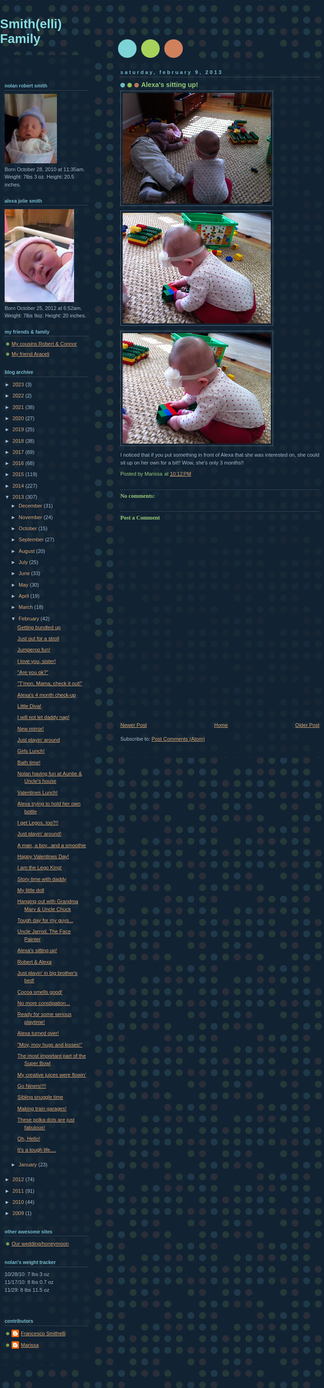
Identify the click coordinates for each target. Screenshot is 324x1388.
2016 (18, 463)
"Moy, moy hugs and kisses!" (50, 1044)
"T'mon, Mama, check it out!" (50, 683)
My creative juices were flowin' (52, 1075)
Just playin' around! (40, 834)
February (29, 618)
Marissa (30, 1345)
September (32, 539)
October (28, 528)
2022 (18, 395)
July (24, 562)
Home (221, 725)
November (31, 517)
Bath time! (29, 762)
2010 (18, 1202)
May (24, 585)
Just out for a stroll (38, 638)
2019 (18, 429)
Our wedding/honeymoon (40, 1243)
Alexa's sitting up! (37, 950)
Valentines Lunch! (38, 792)
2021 (18, 407)
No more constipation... (44, 1003)
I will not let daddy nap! (43, 717)
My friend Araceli (31, 354)
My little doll (31, 890)
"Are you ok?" (33, 672)
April (24, 596)
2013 (18, 497)
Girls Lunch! (31, 751)
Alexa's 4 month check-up (47, 695)
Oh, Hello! (29, 1138)
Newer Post (133, 725)
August (27, 551)
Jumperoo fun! (34, 649)
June (25, 573)
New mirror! (31, 728)
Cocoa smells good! (40, 992)
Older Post (307, 725)
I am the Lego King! (40, 867)
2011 (18, 1191)
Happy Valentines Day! (43, 856)
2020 (18, 418)
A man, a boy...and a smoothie (52, 845)
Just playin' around (39, 740)
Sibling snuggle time (40, 1097)
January (28, 1164)
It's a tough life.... (37, 1150)
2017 (18, 452)
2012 (18, 1179)
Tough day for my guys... (45, 920)
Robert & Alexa (35, 962)
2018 (18, 441)
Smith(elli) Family (31, 31)
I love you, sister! (37, 661)
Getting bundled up (39, 627)
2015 (18, 474)
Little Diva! (30, 706)
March (26, 607)
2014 (18, 486)
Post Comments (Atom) (178, 739)
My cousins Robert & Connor (44, 344)
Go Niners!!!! (32, 1086)
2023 (18, 384)
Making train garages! (42, 1108)
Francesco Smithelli (43, 1333)
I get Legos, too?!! (38, 822)
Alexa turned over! (38, 1033)
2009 (18, 1213)
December (31, 505)
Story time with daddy (42, 879)
